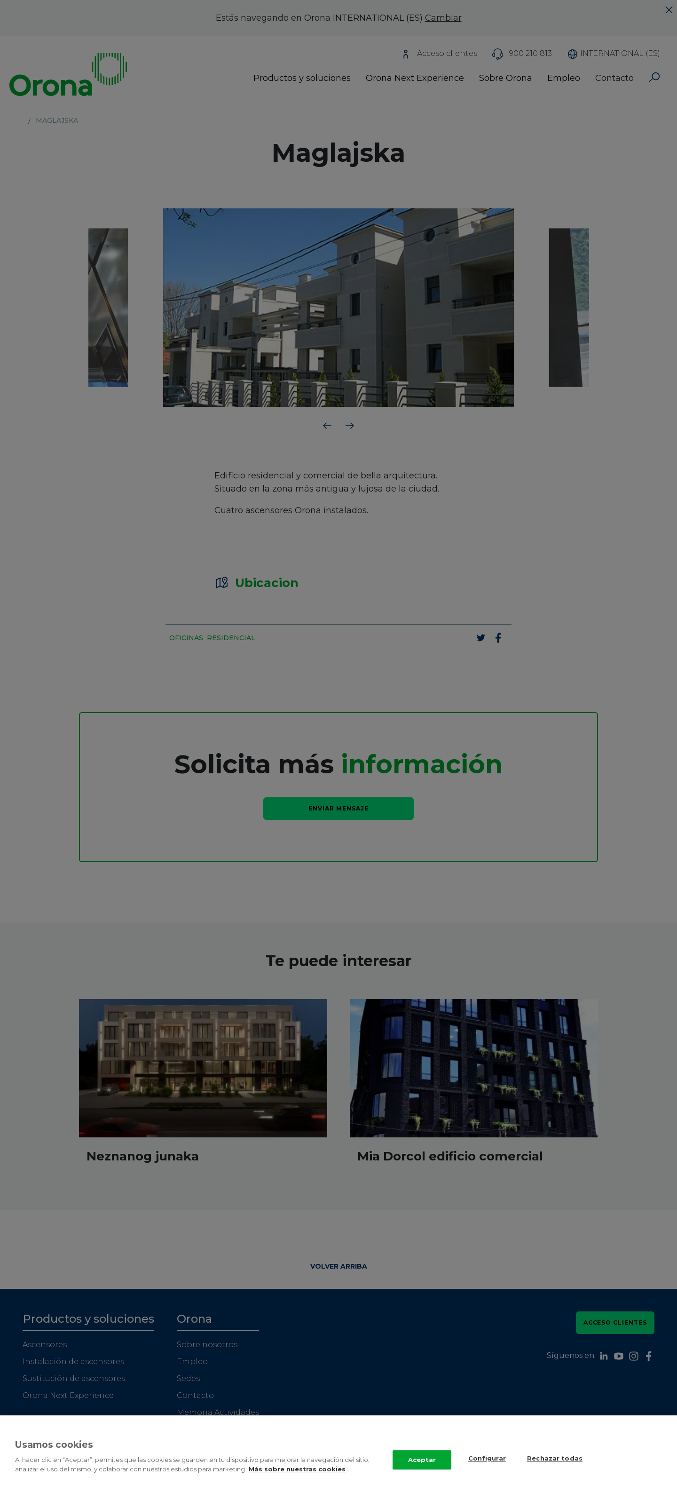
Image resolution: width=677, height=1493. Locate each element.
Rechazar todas (555, 1467)
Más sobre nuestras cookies (297, 1478)
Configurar (487, 1467)
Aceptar (422, 1469)
